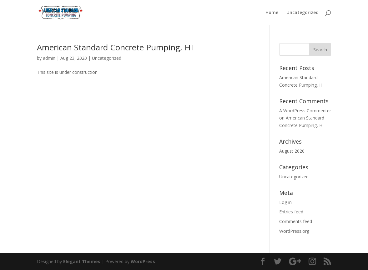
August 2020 (292, 151)
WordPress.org (294, 231)
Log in (285, 202)
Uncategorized (302, 12)
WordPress (143, 261)
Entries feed (291, 212)
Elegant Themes (81, 261)
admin (49, 58)
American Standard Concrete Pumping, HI (115, 47)
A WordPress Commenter (305, 111)
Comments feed (295, 221)
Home (271, 12)
